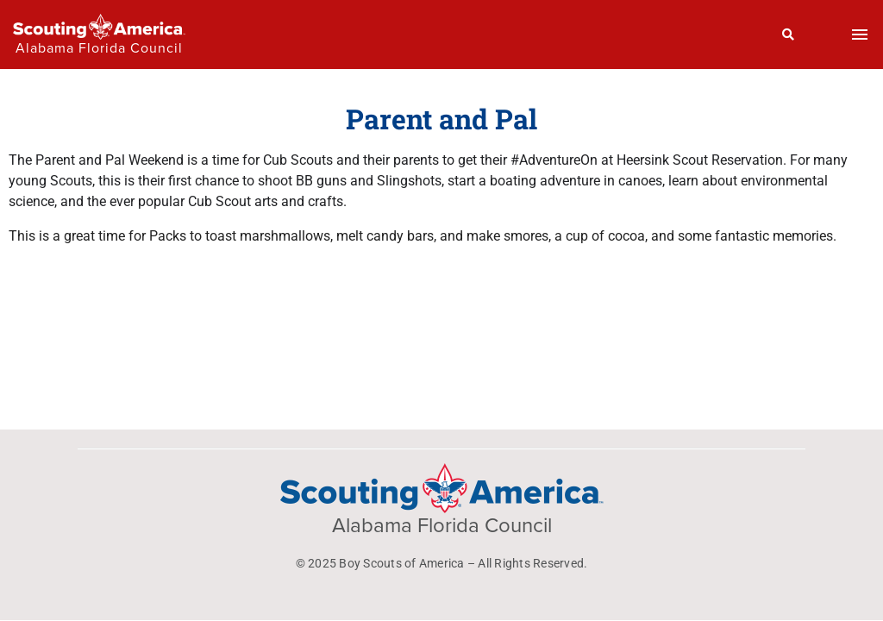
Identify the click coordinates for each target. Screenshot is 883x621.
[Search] (788, 34)
